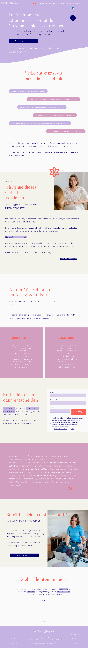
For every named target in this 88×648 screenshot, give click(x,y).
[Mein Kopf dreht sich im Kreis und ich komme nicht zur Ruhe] (53, 99)
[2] (44, 621)
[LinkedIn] (73, 8)
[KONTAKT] (13, 638)
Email (52, 407)
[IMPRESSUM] (75, 638)
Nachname (53, 400)
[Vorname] (67, 395)
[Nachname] (67, 403)
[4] (42, 621)
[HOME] (13, 634)
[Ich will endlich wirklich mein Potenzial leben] (65, 131)
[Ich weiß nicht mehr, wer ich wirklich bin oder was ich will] (42, 107)
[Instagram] (73, 12)
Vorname (52, 392)
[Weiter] (78, 596)
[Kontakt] (73, 18)
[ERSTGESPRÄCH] (13, 643)
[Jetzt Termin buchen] (24, 555)
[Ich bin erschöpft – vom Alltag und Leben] (28, 91)
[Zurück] (10, 596)
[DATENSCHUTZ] (76, 634)
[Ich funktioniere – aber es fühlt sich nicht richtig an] (55, 115)
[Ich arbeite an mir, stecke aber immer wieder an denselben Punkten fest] (40, 123)
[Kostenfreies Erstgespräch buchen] (23, 41)
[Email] (59, 410)
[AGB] (75, 643)
